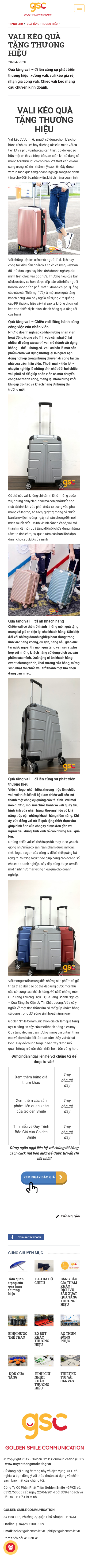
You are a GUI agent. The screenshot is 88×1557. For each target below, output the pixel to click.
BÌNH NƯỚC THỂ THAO (17, 1335)
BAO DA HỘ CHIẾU (43, 1281)
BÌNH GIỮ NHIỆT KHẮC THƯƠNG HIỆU (42, 1381)
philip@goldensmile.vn (63, 1531)
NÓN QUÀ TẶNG (16, 1375)
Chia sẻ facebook (24, 1237)
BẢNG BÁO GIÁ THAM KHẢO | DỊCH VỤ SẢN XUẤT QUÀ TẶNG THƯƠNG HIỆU (69, 1292)
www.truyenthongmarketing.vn (28, 1464)
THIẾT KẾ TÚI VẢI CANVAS (68, 1377)
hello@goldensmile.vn (29, 1531)
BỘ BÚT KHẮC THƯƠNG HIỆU (41, 1339)
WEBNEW (31, 1538)
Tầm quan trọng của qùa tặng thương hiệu (16, 1286)
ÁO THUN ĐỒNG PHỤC (68, 1337)
